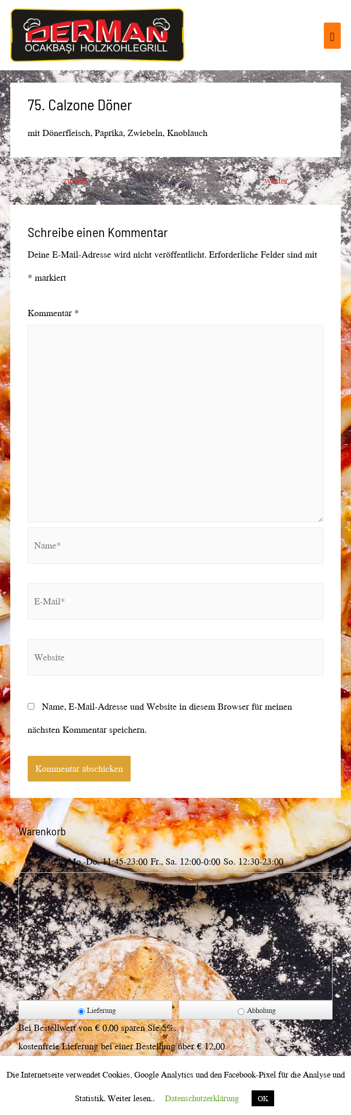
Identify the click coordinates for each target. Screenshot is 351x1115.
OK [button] (263, 1098)
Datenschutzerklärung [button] (202, 1097)
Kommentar (53, 313)
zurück (70, 180)
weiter (281, 180)
